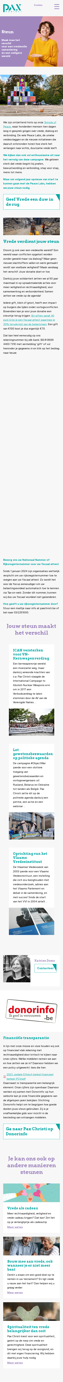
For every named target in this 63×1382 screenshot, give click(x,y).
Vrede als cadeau (22, 1208)
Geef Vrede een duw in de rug (29, 202)
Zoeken (38, 5)
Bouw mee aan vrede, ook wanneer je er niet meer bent (30, 1265)
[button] (17, 968)
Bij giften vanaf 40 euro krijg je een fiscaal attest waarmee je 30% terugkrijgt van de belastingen (29, 320)
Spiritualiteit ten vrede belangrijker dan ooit (28, 1329)
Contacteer (45, 968)
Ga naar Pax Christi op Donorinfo (29, 1131)
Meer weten (15, 1227)
